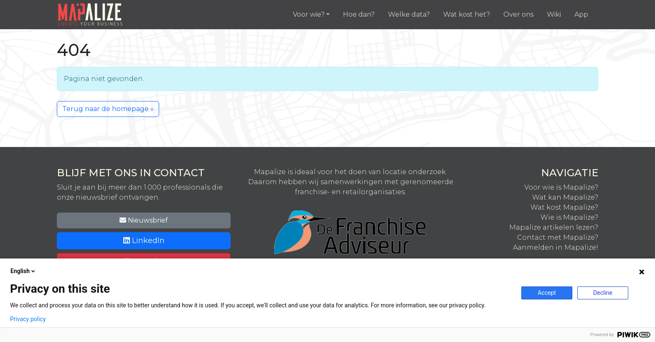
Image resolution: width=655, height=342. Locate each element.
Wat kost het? (466, 14)
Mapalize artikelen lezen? (553, 227)
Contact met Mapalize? (557, 237)
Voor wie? (309, 14)
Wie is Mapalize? (569, 217)
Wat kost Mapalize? (564, 207)
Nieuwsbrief (143, 220)
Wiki (554, 14)
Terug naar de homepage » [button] (108, 109)
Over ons (518, 14)
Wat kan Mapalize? (565, 197)
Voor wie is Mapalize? (561, 187)
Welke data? (409, 14)
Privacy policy (28, 319)
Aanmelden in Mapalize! (555, 247)
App (581, 14)
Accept (547, 292)
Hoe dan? (359, 14)
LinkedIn (144, 240)
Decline (602, 292)
